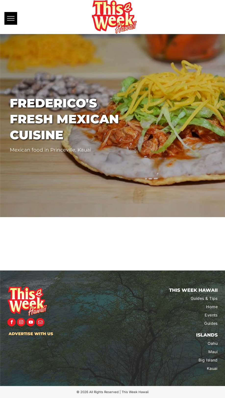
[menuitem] (187, 298)
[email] (40, 323)
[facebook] (11, 323)
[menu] (10, 18)
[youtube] (30, 323)
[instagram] (21, 323)
